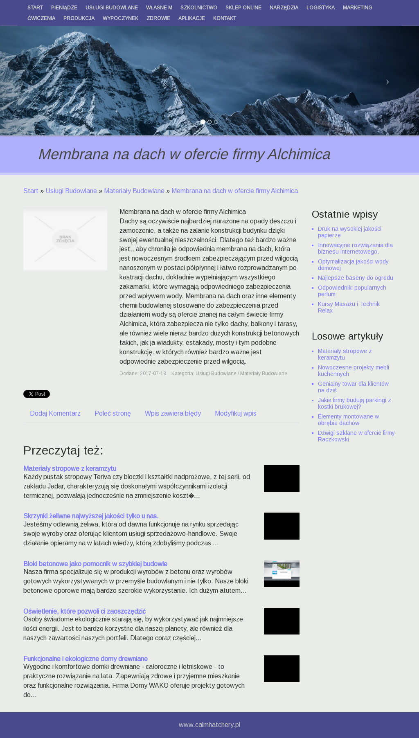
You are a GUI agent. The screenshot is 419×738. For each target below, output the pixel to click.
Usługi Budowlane (71, 190)
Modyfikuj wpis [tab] (236, 413)
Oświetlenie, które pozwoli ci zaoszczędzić (84, 611)
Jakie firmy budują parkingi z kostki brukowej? (354, 403)
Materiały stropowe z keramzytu (69, 468)
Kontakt (224, 18)
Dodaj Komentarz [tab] (55, 413)
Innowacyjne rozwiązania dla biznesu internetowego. (355, 248)
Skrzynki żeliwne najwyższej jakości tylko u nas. (91, 516)
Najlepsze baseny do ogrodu (355, 277)
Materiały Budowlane (134, 190)
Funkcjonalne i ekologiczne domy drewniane (85, 658)
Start (30, 190)
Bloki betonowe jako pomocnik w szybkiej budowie (95, 563)
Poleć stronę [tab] (113, 413)
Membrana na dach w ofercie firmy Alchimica (234, 190)
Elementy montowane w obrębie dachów (348, 419)
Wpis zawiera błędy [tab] (173, 413)
